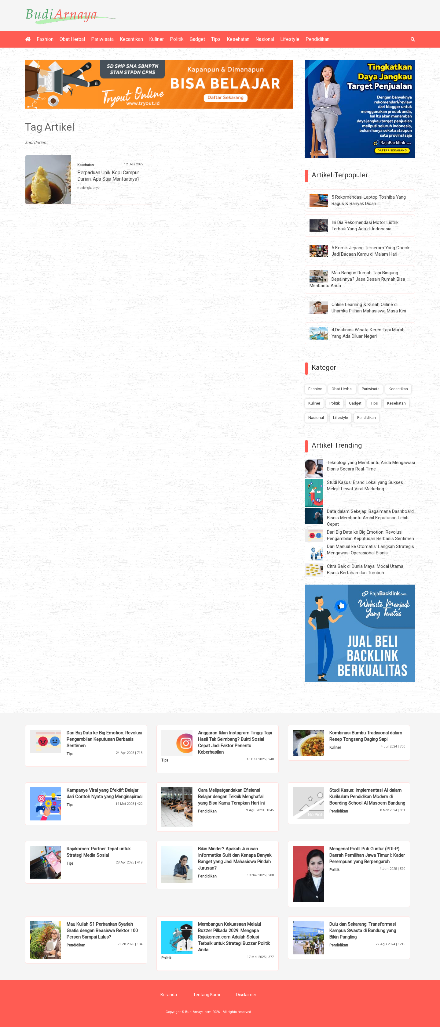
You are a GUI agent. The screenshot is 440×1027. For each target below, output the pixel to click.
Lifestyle (289, 39)
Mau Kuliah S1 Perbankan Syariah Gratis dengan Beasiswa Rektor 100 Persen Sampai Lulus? (102, 930)
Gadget (197, 39)
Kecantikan (131, 39)
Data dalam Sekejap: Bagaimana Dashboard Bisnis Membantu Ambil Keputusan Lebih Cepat (370, 518)
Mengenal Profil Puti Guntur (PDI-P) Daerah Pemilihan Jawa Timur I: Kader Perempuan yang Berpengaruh (367, 855)
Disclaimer (246, 994)
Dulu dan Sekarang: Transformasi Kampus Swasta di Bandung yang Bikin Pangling (362, 930)
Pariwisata (102, 39)
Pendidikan (317, 39)
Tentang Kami (206, 994)
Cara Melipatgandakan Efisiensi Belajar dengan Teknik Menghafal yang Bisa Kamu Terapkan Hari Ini (231, 796)
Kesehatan (238, 39)
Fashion (45, 39)
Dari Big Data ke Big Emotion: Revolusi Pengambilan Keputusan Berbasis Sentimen (104, 739)
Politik (177, 39)
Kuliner (156, 39)
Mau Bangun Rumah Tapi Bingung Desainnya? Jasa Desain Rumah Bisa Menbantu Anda (357, 279)
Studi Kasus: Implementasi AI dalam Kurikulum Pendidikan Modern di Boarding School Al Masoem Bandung (367, 796)
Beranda (168, 994)
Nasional (264, 39)
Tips (216, 39)
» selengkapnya (88, 187)
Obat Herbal (72, 39)
